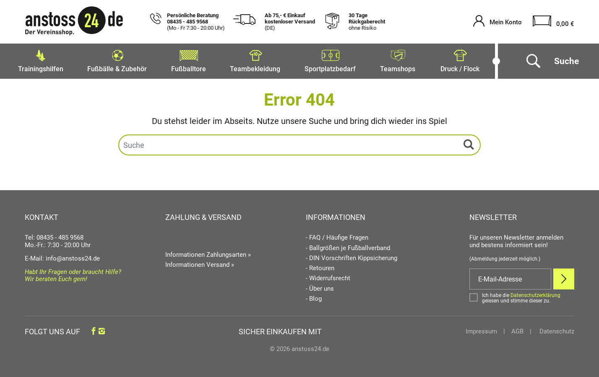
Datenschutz (556, 329)
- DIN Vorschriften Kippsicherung (351, 256)
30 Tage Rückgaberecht (367, 21)
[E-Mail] (510, 276)
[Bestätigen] (521, 296)
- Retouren (320, 266)
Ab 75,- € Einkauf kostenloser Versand (290, 21)
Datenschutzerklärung (535, 293)
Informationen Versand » (199, 263)
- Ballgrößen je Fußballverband (348, 246)
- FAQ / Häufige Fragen (337, 236)
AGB (517, 329)
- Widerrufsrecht (328, 276)
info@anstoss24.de (73, 256)
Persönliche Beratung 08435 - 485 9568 (196, 21)
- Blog (314, 296)
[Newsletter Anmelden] (563, 276)
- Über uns (320, 286)
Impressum (481, 329)
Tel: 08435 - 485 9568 (54, 236)
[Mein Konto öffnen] (497, 22)
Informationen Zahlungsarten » (208, 252)
